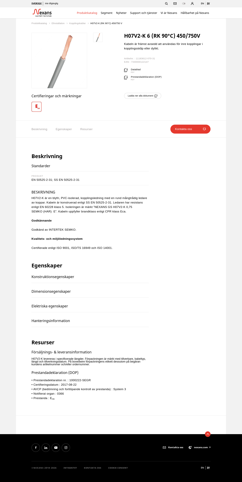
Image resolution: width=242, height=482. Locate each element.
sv (208, 3)
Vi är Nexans (169, 12)
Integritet (70, 467)
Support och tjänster (143, 12)
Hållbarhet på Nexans (195, 12)
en (202, 3)
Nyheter (121, 12)
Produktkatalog (87, 12)
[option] (38, 107)
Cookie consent (118, 467)
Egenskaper (64, 129)
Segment (107, 12)
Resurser (86, 129)
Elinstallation (58, 23)
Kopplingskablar (77, 23)
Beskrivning (39, 129)
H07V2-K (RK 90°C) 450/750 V (106, 23)
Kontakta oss (92, 467)
